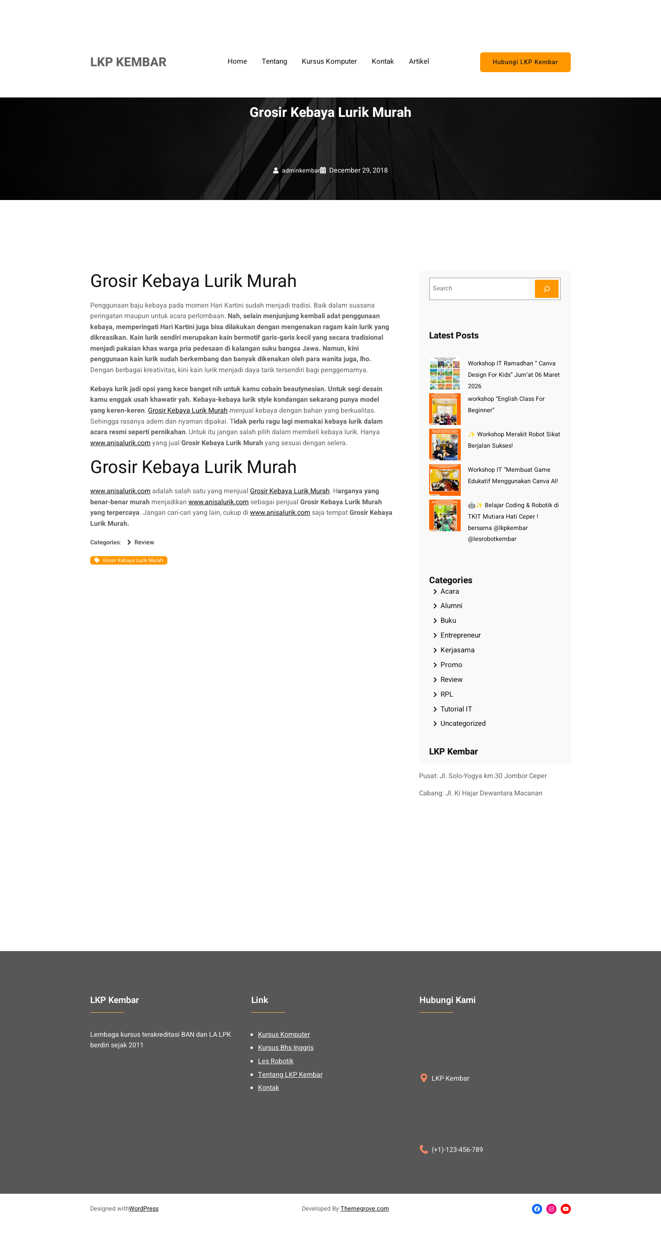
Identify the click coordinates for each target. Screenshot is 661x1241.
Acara (450, 591)
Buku (448, 620)
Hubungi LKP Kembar (525, 62)
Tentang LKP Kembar (290, 1141)
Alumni (451, 605)
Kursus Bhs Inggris (286, 1114)
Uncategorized (463, 723)
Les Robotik (275, 1127)
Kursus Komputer (284, 1101)
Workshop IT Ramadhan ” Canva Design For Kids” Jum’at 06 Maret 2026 (514, 375)
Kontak (268, 1154)
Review (144, 542)
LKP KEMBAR (128, 62)
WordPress (144, 1208)
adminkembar (301, 170)
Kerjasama (458, 650)
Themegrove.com (365, 1208)
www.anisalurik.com (120, 443)
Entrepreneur (461, 635)
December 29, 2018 (358, 170)
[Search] (547, 289)
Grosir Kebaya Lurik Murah (188, 411)
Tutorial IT (456, 709)
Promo (451, 665)
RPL (447, 694)
